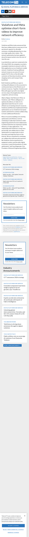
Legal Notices (16, 231)
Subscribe (14, 217)
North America (13, 158)
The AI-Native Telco (10, 334)
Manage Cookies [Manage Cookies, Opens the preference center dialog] (13, 532)
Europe (20, 157)
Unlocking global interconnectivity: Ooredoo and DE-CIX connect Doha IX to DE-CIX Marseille (14, 313)
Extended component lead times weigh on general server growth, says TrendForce (13, 195)
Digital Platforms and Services (11, 22)
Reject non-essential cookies (13, 529)
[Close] (24, 516)
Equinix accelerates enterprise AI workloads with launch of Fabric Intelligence (14, 300)
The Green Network (10, 321)
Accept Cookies (13, 525)
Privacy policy (21, 220)
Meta (8, 158)
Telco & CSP (21, 158)
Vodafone (7, 39)
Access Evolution (8, 172)
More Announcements (12, 345)
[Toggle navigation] (26, 2)
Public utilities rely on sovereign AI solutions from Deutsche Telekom (14, 338)
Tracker (5, 160)
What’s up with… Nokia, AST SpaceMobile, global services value (14, 188)
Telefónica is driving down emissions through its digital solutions (13, 326)
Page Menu (6, 16)
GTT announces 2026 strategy (11, 169)
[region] (13, 525)
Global (4, 158)
